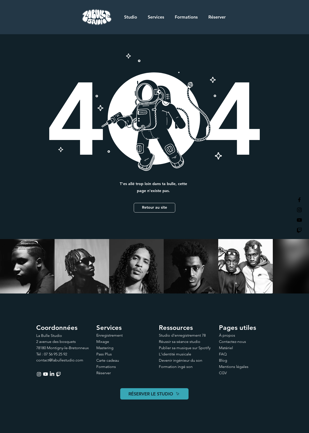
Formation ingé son (176, 366)
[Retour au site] (154, 208)
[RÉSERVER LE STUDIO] (154, 394)
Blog (223, 360)
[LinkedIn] (52, 374)
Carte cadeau (107, 360)
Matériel (226, 348)
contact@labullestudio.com (59, 360)
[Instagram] (39, 374)
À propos (227, 335)
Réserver (103, 373)
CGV (223, 373)
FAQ (223, 354)
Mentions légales (233, 366)
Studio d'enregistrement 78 (182, 335)
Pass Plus (104, 354)
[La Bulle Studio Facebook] (299, 200)
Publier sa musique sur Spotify (185, 348)
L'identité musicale (175, 354)
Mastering (104, 348)
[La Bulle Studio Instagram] (299, 210)
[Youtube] (45, 374)
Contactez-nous (232, 341)
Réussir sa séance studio (179, 341)
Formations (106, 366)
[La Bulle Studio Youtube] (299, 220)
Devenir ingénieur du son (180, 360)
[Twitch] (299, 230)
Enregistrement (109, 335)
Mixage (102, 341)
